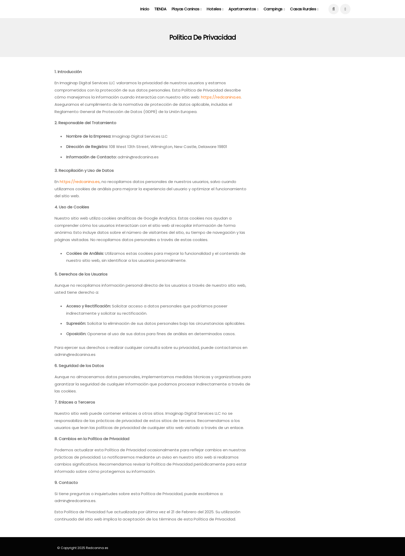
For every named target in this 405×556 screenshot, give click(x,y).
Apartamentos (242, 9)
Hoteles (214, 9)
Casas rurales (303, 9)
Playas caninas (185, 9)
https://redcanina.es (221, 97)
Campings (273, 9)
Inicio (144, 9)
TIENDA (160, 9)
